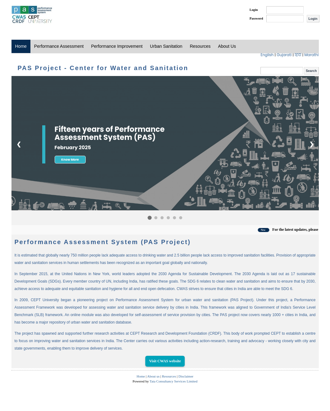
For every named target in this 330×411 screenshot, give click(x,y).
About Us (227, 46)
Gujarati (284, 54)
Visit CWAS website (165, 361)
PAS (32, 15)
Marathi (311, 54)
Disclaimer (186, 376)
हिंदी (298, 54)
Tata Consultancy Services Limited (173, 381)
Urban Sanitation (166, 46)
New (266, 230)
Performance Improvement (116, 46)
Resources (200, 46)
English (268, 54)
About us (153, 376)
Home (21, 46)
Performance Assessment (59, 46)
